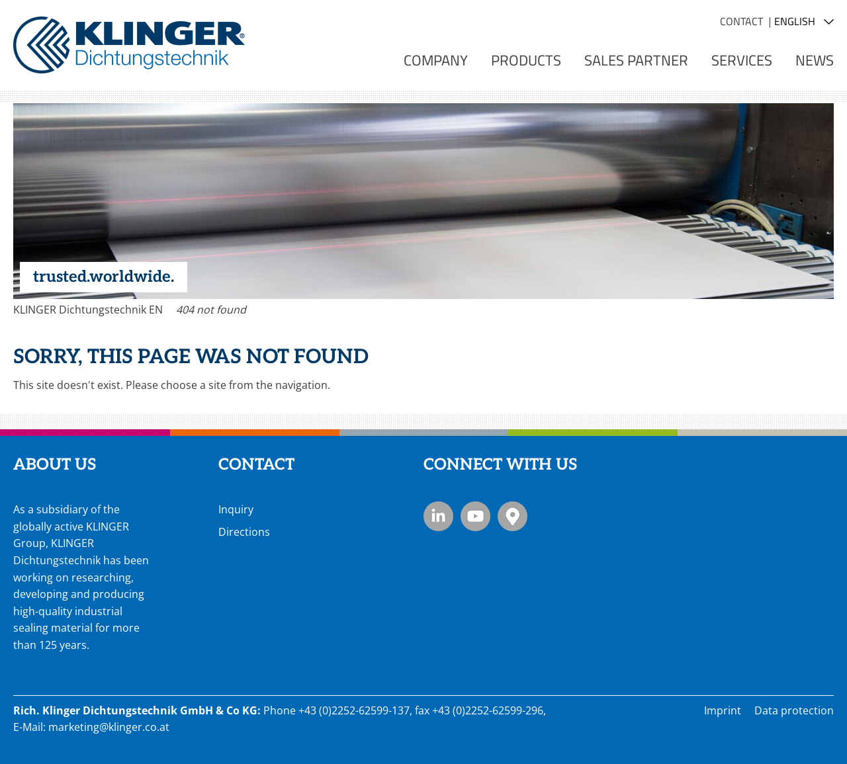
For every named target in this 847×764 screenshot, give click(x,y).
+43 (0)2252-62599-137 (354, 710)
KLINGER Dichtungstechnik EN (88, 309)
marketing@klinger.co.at (108, 727)
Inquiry (235, 509)
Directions (244, 532)
